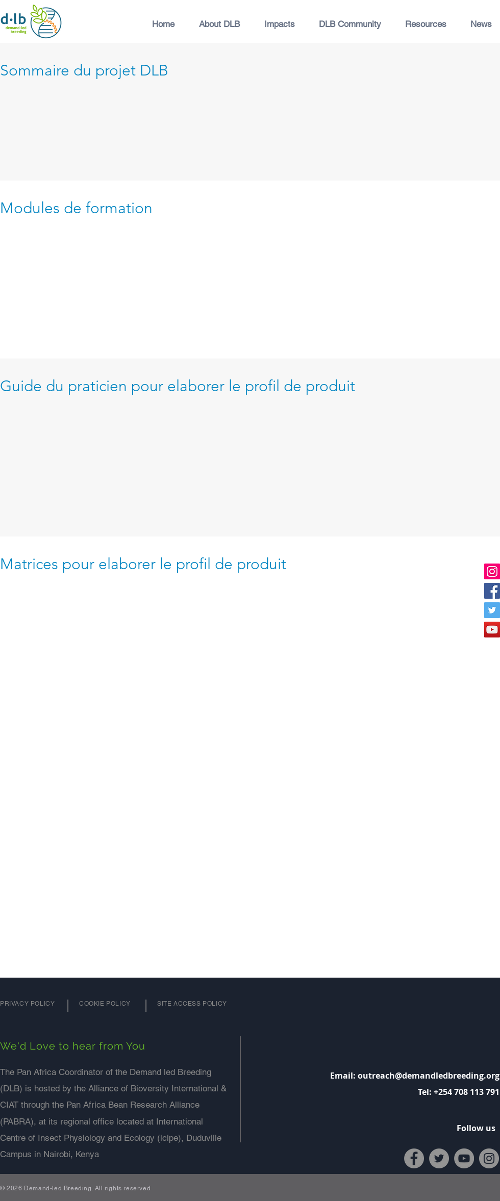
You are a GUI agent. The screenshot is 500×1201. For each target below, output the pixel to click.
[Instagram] (492, 571)
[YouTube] (492, 629)
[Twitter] (492, 610)
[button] (214, 24)
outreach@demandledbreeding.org (428, 1075)
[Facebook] (492, 591)
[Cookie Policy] (107, 1003)
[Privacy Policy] (28, 1003)
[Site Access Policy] (193, 1003)
